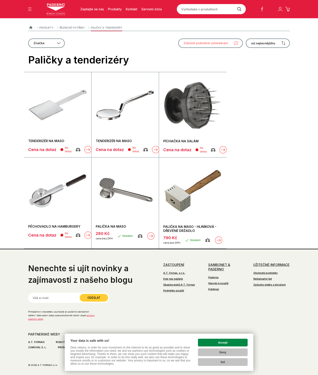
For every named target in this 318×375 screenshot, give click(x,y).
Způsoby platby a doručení (269, 284)
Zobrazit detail (88, 149)
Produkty (46, 27)
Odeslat (93, 297)
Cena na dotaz (42, 150)
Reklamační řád (262, 278)
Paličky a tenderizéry (106, 27)
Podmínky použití (173, 290)
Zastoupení (173, 265)
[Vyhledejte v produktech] (205, 9)
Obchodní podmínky (265, 272)
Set (223, 362)
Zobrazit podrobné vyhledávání (206, 43)
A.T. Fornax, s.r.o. (174, 272)
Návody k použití (218, 283)
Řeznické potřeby (72, 27)
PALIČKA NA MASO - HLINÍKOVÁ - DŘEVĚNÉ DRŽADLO (189, 229)
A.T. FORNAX (36, 342)
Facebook (262, 9)
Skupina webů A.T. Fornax (179, 284)
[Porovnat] (78, 149)
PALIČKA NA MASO (111, 226)
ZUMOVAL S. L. (37, 347)
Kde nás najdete (173, 278)
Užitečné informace (271, 265)
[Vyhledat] (239, 9)
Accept (223, 342)
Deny (222, 352)
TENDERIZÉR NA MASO (46, 141)
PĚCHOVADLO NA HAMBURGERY (54, 226)
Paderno (30, 27)
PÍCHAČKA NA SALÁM (181, 141)
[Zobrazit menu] (29, 9)
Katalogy (213, 289)
